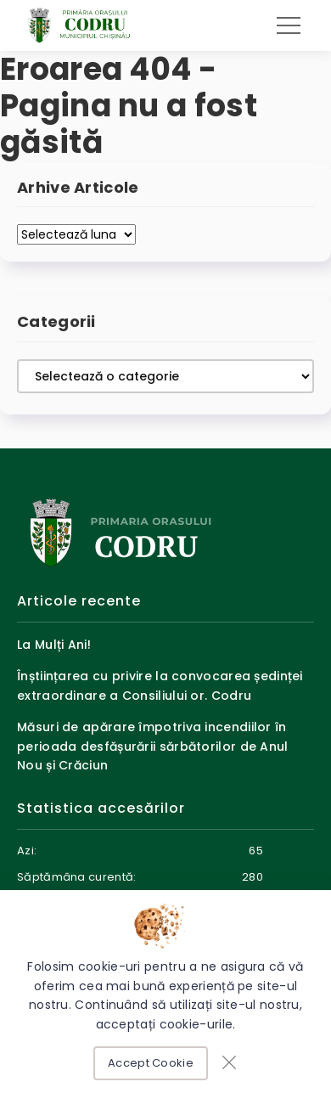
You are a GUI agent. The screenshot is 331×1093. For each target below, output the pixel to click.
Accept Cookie (151, 1063)
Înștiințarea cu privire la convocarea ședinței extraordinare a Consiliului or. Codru (160, 685)
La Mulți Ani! (54, 644)
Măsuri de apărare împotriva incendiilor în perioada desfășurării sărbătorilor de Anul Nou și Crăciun (153, 746)
